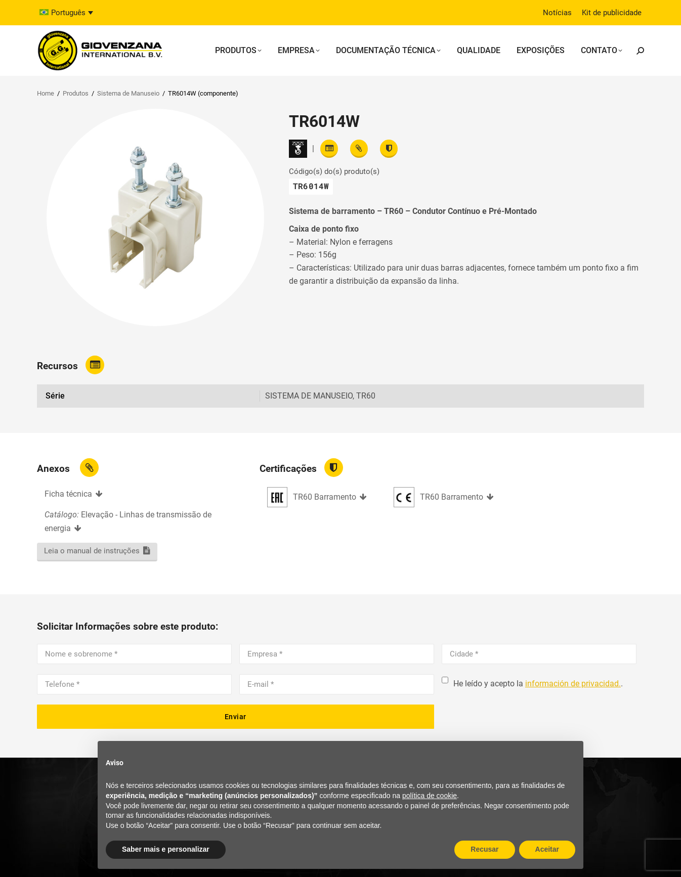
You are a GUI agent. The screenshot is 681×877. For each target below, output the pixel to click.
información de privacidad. (573, 683)
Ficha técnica (68, 494)
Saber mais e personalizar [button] (165, 849)
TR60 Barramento (324, 497)
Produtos (76, 93)
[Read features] (329, 149)
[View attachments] (359, 149)
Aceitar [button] (547, 849)
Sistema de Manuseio (128, 93)
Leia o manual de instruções (92, 550)
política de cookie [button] (429, 796)
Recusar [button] (484, 849)
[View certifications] (389, 149)
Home (45, 93)
